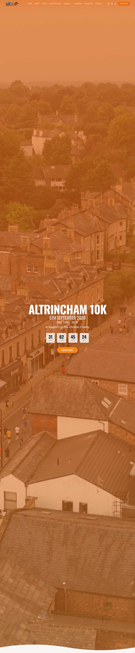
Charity (68, 3)
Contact (98, 3)
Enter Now (124, 3)
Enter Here (67, 350)
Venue (44, 3)
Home (30, 3)
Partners (77, 3)
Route (37, 3)
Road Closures (55, 3)
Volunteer (88, 3)
